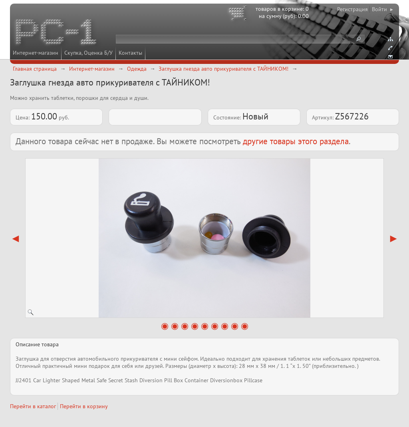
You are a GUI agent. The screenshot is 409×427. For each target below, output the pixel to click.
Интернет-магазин (35, 52)
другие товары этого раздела (296, 141)
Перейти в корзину (84, 406)
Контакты (130, 52)
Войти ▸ (382, 9)
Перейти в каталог (33, 406)
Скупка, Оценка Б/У (88, 52)
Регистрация (352, 9)
